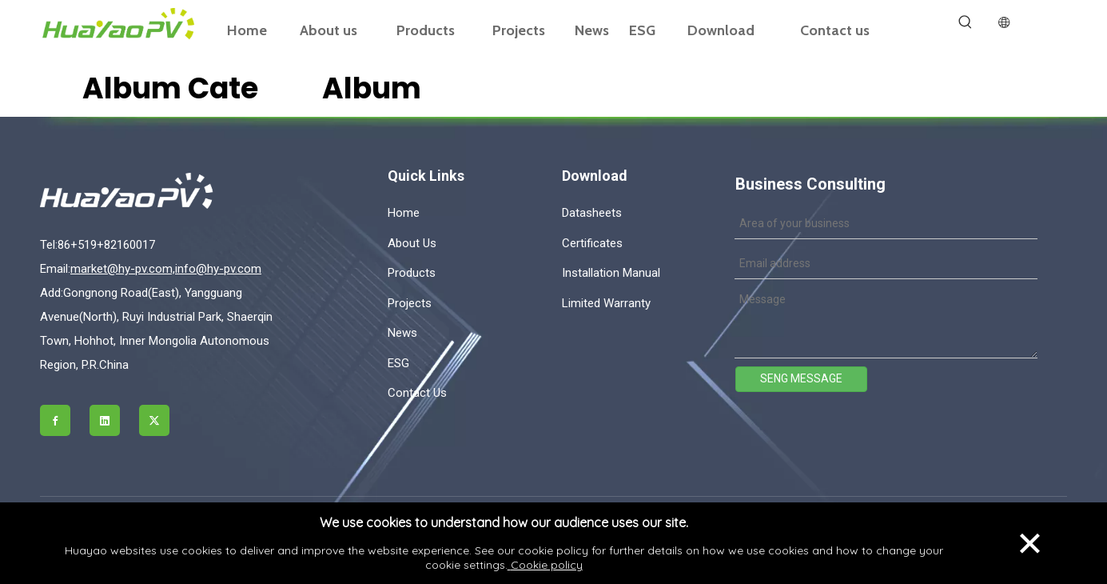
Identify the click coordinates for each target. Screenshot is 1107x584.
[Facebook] (55, 420)
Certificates (592, 243)
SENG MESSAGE (801, 378)
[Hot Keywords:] (965, 22)
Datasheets (592, 213)
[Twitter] (154, 420)
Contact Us (417, 393)
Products (412, 273)
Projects (410, 303)
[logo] (162, 191)
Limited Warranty (606, 303)
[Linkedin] (105, 420)
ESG (398, 363)
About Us (412, 243)
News (402, 333)
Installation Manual (611, 273)
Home (404, 213)
